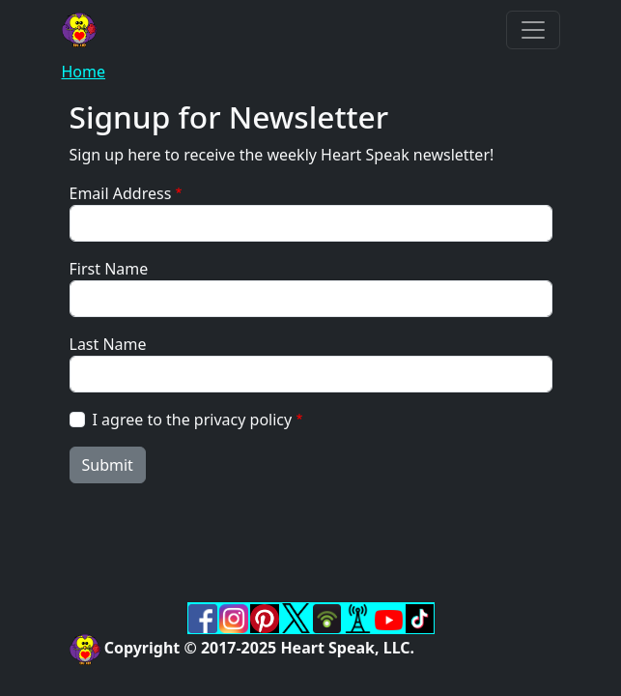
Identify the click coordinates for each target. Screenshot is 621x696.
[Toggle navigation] (533, 30)
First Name (109, 268)
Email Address (121, 193)
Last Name (108, 344)
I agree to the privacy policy (193, 419)
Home (84, 71)
